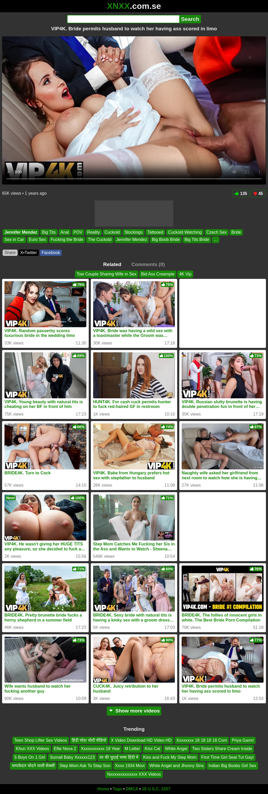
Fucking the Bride (67, 240)
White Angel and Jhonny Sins (176, 766)
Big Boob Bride (166, 240)
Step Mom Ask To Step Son (84, 766)
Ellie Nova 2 (65, 749)
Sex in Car (14, 240)
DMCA (132, 789)
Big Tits (48, 232)
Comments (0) (148, 264)
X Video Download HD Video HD (141, 740)
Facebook (51, 252)
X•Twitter (28, 252)
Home (103, 789)
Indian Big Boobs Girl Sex (232, 766)
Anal (64, 232)
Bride (236, 232)
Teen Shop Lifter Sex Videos (40, 740)
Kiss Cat (152, 749)
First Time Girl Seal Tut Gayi (227, 757)
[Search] (123, 19)
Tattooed (155, 232)
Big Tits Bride (197, 240)
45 (258, 193)
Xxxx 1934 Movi (130, 766)
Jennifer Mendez (20, 232)
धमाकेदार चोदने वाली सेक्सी (33, 766)
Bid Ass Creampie (157, 274)
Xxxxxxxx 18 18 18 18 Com (201, 740)
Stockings (133, 232)
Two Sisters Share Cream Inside (222, 749)
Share (10, 252)
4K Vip (185, 274)
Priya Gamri (243, 740)
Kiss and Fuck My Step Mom (170, 757)
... (215, 240)
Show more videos (134, 711)
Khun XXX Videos (32, 749)
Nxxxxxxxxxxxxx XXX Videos (134, 774)
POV (78, 232)
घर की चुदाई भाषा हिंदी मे (118, 757)
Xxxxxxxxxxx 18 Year (100, 749)
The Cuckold (99, 240)
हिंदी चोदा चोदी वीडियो (89, 740)
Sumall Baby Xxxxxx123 (72, 757)
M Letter (132, 749)
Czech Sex (216, 232)
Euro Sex (37, 240)
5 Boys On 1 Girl (29, 757)
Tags (117, 789)
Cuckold (112, 232)
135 (241, 193)
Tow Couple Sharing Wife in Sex (107, 274)
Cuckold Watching (185, 232)
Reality (93, 232)
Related (112, 264)
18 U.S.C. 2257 (156, 789)
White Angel (176, 749)
